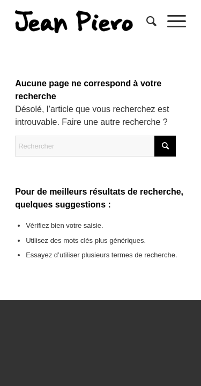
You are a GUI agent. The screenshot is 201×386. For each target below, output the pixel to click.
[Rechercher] (146, 21)
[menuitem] (146, 21)
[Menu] (171, 21)
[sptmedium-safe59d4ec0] (83, 21)
